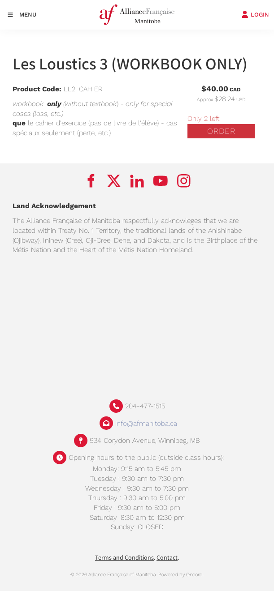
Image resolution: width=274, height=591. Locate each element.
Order (221, 131)
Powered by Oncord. (181, 575)
